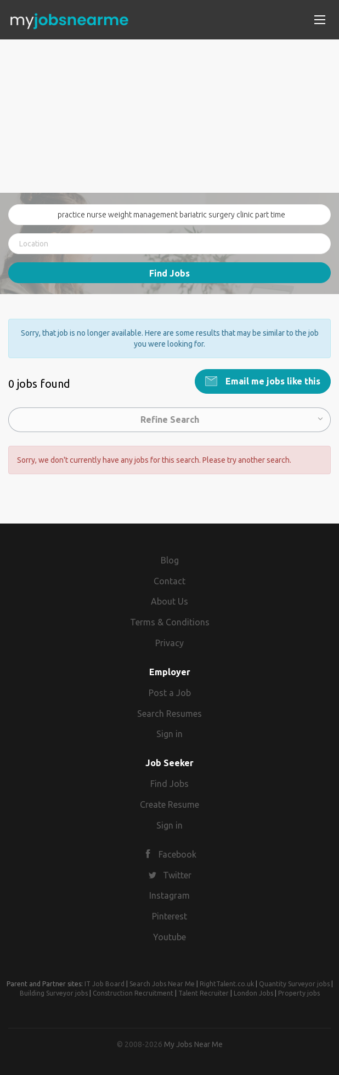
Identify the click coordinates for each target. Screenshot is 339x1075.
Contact (169, 581)
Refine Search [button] (169, 419)
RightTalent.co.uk (227, 983)
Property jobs (299, 993)
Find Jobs (169, 273)
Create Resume (169, 804)
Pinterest (169, 916)
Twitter (177, 875)
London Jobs (253, 993)
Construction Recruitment (133, 993)
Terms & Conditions (170, 622)
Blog (170, 560)
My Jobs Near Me (193, 1044)
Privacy (169, 643)
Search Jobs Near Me (162, 983)
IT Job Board (104, 983)
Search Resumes (169, 713)
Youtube (169, 937)
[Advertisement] (169, 116)
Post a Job (170, 693)
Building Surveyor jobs (54, 993)
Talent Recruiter (203, 993)
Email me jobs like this (271, 381)
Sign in (169, 734)
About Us (169, 601)
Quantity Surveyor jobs (294, 983)
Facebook (177, 854)
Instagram (169, 895)
